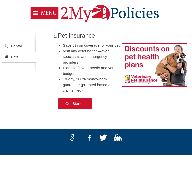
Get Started (75, 104)
